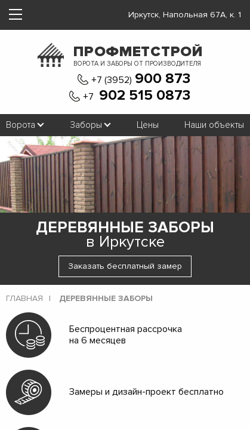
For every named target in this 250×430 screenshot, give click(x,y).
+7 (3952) (140, 79)
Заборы (86, 124)
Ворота (20, 124)
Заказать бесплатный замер (125, 266)
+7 (136, 96)
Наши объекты (214, 124)
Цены (148, 124)
